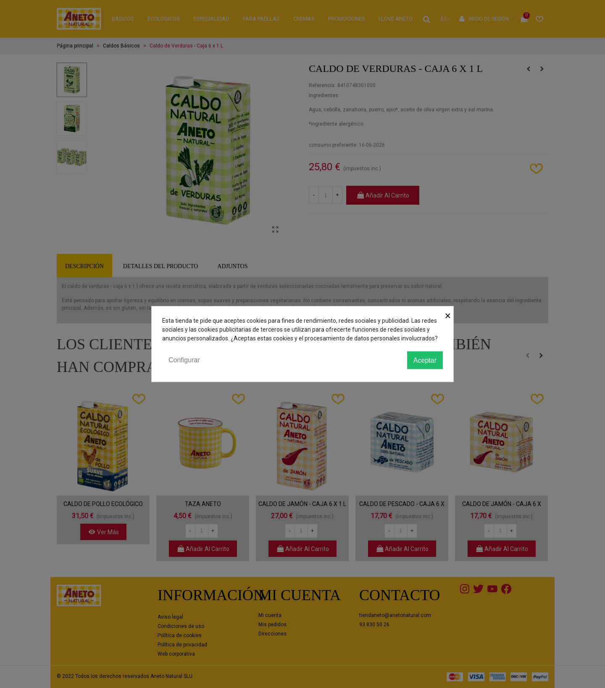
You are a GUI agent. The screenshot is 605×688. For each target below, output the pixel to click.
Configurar (184, 360)
